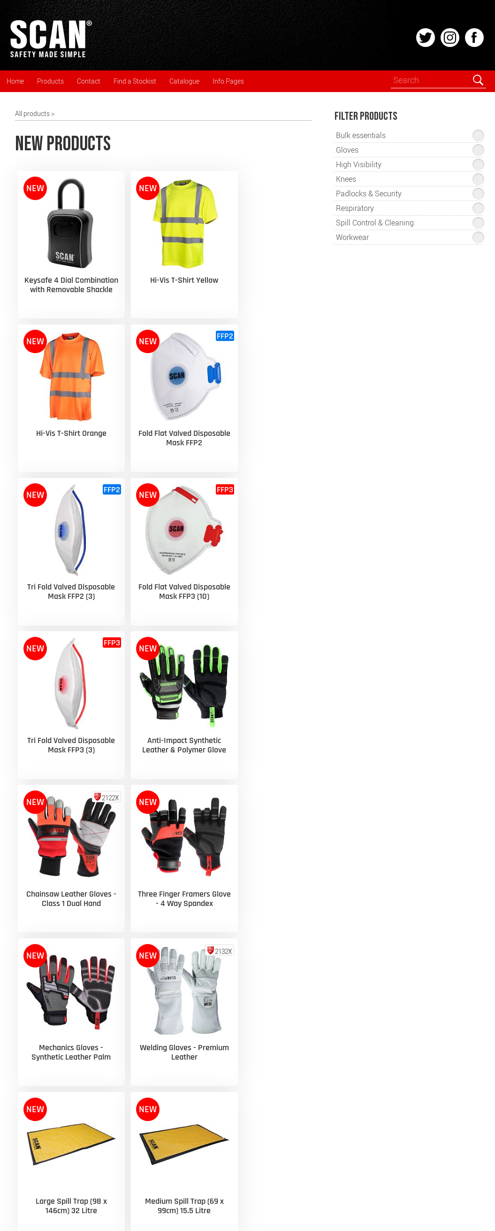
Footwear (37, 1089)
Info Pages (228, 81)
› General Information (166, 1060)
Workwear (38, 1071)
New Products (43, 945)
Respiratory (39, 999)
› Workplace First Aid (164, 1043)
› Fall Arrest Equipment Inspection (167, 1019)
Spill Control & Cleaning (56, 1161)
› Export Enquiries (280, 1021)
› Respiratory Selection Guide (176, 961)
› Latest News (154, 944)
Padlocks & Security (51, 1179)
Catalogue (184, 81)
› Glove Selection (158, 996)
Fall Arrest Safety (47, 1107)
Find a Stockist (135, 81)
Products (50, 81)
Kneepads (37, 1035)
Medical (34, 1143)
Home (15, 81)
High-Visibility (42, 1053)
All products (32, 113)
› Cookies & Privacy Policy (171, 1078)
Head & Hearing (45, 963)
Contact (88, 81)
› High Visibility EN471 (166, 979)
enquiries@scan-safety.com (415, 1093)
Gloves (32, 1017)
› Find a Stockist (278, 1003)
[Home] (50, 56)
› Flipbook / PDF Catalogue (294, 944)
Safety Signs (41, 1125)
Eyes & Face (40, 981)
